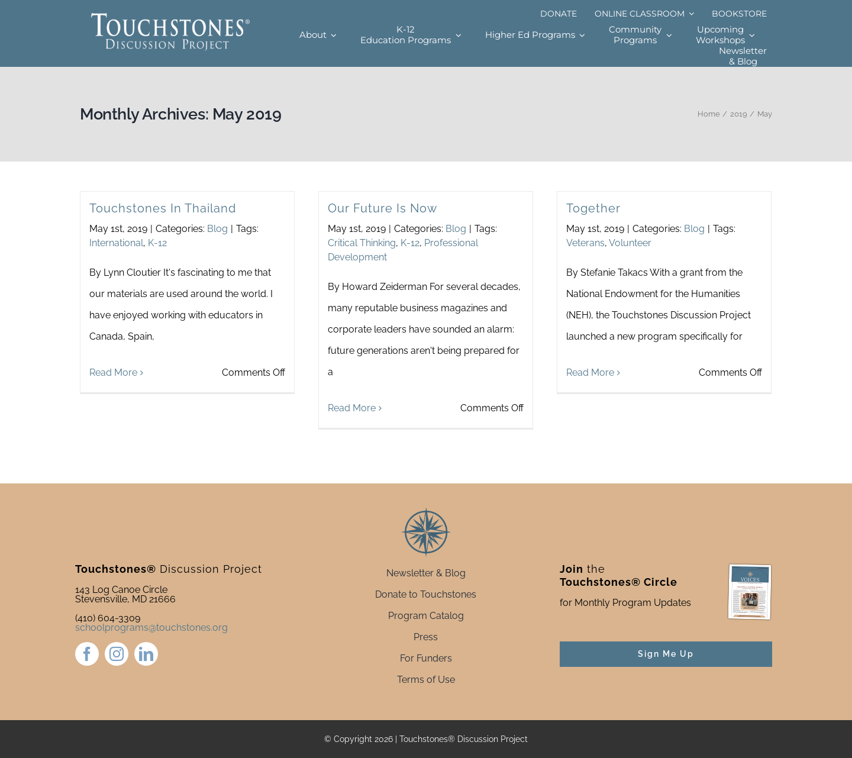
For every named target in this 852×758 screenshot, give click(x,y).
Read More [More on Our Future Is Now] (352, 408)
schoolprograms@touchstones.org (151, 627)
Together (593, 208)
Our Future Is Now (382, 208)
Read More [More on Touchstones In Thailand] (113, 408)
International (116, 243)
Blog (217, 228)
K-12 (157, 243)
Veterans (585, 243)
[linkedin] (146, 654)
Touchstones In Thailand (162, 208)
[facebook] (87, 654)
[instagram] (116, 654)
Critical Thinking (362, 243)
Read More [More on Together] (590, 408)
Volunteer (630, 243)
